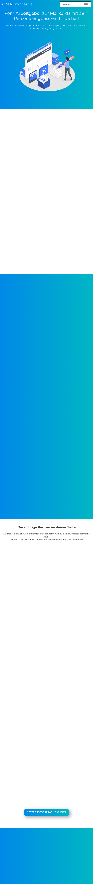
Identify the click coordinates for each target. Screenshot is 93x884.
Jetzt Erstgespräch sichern (46, 812)
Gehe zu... (66, 4)
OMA (17, 4)
